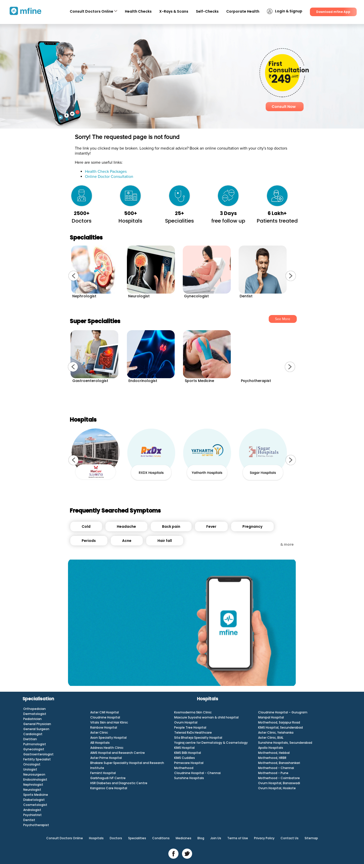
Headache (126, 526)
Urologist (30, 769)
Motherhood (183, 768)
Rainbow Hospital (103, 727)
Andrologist (32, 810)
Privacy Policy (264, 838)
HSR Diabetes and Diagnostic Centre (118, 783)
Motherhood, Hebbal (274, 753)
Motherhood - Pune (273, 773)
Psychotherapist (36, 825)
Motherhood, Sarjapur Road (279, 722)
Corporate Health (242, 11)
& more (287, 544)
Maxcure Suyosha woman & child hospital (206, 717)
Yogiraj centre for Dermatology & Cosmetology (211, 742)
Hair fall (164, 540)
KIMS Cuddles (184, 758)
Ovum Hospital (185, 722)
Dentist (29, 820)
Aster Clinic (99, 732)
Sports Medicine (35, 795)
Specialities (137, 838)
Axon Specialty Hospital (108, 737)
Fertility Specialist (37, 759)
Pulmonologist (34, 744)
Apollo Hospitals (270, 748)
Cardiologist (32, 734)
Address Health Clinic (106, 748)
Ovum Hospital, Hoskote (277, 788)
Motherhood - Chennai (276, 768)
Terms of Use (237, 838)
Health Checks (138, 11)
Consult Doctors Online (93, 11)
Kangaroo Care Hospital (108, 788)
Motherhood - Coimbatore (279, 778)
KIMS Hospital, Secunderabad (280, 727)
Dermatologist (34, 714)
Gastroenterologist (38, 754)
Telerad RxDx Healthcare (193, 732)
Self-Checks (207, 11)
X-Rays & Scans (173, 11)
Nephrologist (33, 784)
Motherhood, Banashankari (279, 763)
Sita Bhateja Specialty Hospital (198, 737)
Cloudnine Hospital (105, 717)
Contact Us (290, 838)
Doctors (116, 838)
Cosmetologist (35, 805)
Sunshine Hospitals (189, 778)
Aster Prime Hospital (106, 758)
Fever (211, 526)
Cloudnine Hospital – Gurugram (282, 712)
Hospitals (96, 838)
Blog (200, 838)
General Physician (37, 724)
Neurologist (32, 789)
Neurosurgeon (34, 774)
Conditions (161, 838)
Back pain (171, 526)
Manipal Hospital (271, 717)
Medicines (183, 838)
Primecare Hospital (188, 763)
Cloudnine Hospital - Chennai (197, 773)
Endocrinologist (35, 779)
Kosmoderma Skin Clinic (193, 712)
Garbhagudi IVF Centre (108, 778)
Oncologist (31, 764)
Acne (126, 540)
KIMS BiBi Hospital (187, 753)
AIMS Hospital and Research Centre (117, 753)
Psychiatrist (32, 815)
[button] (74, 276)
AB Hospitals (100, 742)
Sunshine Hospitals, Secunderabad (285, 742)
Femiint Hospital (103, 773)
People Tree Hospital (190, 727)
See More (282, 319)
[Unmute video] (182, 623)
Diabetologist (34, 800)
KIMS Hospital (184, 748)
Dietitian (30, 739)
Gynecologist (33, 749)
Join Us (215, 838)
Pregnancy (252, 526)
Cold (86, 526)
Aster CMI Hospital (104, 712)
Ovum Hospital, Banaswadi (279, 783)
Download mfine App (333, 12)
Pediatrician (32, 719)
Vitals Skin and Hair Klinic (109, 722)
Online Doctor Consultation (109, 176)
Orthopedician (34, 709)
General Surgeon (36, 729)
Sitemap (311, 838)
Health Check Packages (106, 171)
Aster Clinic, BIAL (270, 737)
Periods (89, 540)
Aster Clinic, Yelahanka (275, 732)
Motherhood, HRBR (272, 758)
